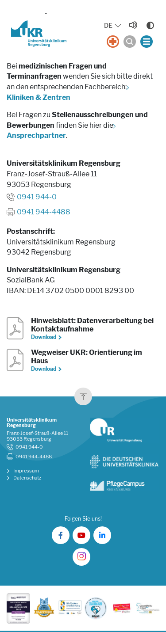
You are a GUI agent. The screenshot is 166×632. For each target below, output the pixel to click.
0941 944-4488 (43, 212)
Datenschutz (27, 478)
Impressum (26, 471)
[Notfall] (113, 41)
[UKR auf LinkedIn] (102, 535)
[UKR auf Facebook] (60, 535)
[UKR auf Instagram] (81, 557)
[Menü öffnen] (146, 41)
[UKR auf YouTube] (81, 535)
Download (44, 337)
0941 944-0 (37, 197)
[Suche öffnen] (130, 41)
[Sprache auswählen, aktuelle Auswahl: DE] (113, 26)
